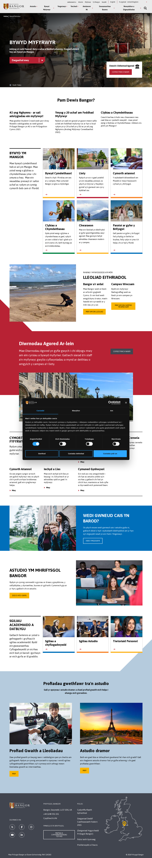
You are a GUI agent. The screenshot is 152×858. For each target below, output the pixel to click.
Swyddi (104, 2)
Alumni (80, 2)
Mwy (82, 462)
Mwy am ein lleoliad (94, 312)
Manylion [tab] (76, 411)
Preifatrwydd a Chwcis (87, 845)
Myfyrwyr (88, 2)
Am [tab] (111, 411)
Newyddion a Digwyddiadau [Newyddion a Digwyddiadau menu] (129, 8)
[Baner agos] (126, 402)
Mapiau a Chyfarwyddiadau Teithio (59, 834)
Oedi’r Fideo (16, 85)
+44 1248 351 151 (51, 814)
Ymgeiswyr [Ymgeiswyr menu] (62, 6)
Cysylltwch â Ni (50, 818)
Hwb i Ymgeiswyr (93, 541)
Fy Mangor (96, 2)
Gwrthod (42, 454)
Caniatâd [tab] (40, 411)
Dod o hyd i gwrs (19, 595)
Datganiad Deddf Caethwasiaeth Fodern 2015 (87, 821)
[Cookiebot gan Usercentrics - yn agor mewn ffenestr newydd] (110, 402)
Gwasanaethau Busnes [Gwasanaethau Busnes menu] (105, 8)
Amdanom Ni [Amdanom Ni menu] (87, 8)
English (112, 2)
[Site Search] (145, 8)
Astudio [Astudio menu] (33, 6)
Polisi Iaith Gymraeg (86, 839)
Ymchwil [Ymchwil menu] (74, 6)
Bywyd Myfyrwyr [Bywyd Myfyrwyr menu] (46, 8)
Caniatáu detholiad (76, 454)
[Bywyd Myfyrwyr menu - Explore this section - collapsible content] (27, 60)
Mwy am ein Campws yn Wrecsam (123, 306)
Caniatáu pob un (110, 454)
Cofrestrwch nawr (120, 72)
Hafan (6, 16)
